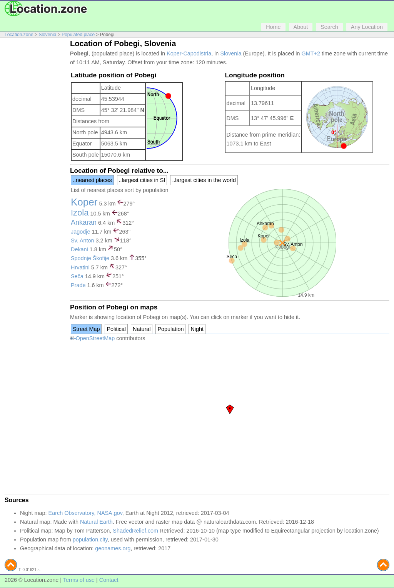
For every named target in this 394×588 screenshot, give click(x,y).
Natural (141, 329)
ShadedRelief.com (135, 531)
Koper (84, 202)
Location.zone (19, 34)
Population (170, 329)
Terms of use (79, 580)
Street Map (86, 329)
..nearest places (92, 180)
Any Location (367, 27)
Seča (77, 276)
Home (273, 27)
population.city (90, 539)
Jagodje (80, 232)
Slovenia (47, 34)
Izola (79, 212)
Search (329, 27)
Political (116, 329)
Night (197, 329)
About (301, 27)
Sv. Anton (82, 240)
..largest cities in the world (204, 180)
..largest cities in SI (142, 180)
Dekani (79, 249)
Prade (78, 285)
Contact (109, 580)
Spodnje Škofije (90, 258)
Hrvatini (80, 267)
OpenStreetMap (95, 338)
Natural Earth (96, 522)
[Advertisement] (35, 157)
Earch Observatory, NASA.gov (85, 513)
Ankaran (84, 222)
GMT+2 (311, 53)
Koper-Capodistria (189, 53)
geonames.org (112, 548)
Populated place (78, 34)
